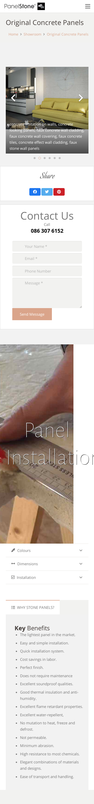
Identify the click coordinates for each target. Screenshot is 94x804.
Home (13, 34)
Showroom (32, 34)
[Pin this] (59, 192)
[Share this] (35, 192)
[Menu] (87, 6)
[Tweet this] (47, 192)
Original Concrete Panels (67, 34)
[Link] (24, 6)
